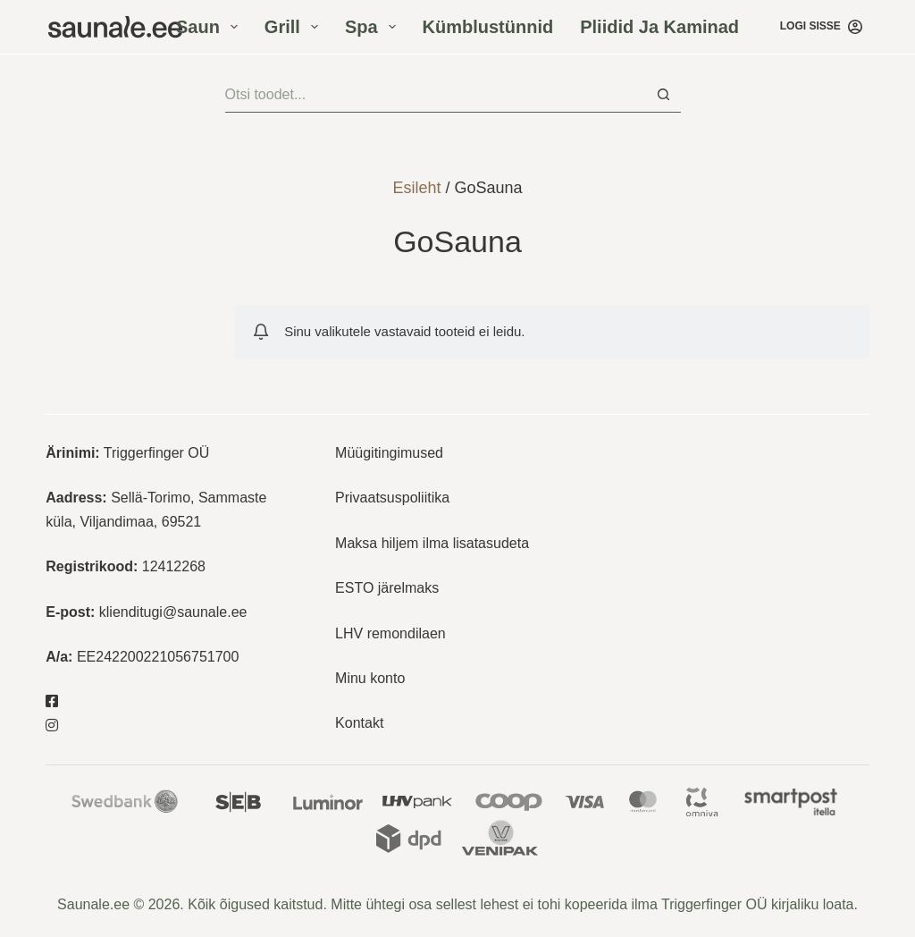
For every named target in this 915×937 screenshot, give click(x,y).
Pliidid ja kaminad (659, 27)
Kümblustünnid (488, 27)
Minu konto (370, 678)
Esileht (416, 188)
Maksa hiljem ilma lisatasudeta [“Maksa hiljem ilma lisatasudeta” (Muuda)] (432, 543)
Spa (374, 27)
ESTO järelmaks (387, 587)
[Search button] (663, 95)
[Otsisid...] (435, 95)
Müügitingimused (389, 452)
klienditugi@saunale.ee (173, 612)
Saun (210, 27)
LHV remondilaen (390, 633)
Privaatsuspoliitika (392, 497)
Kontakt (359, 722)
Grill (294, 27)
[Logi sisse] (821, 27)
